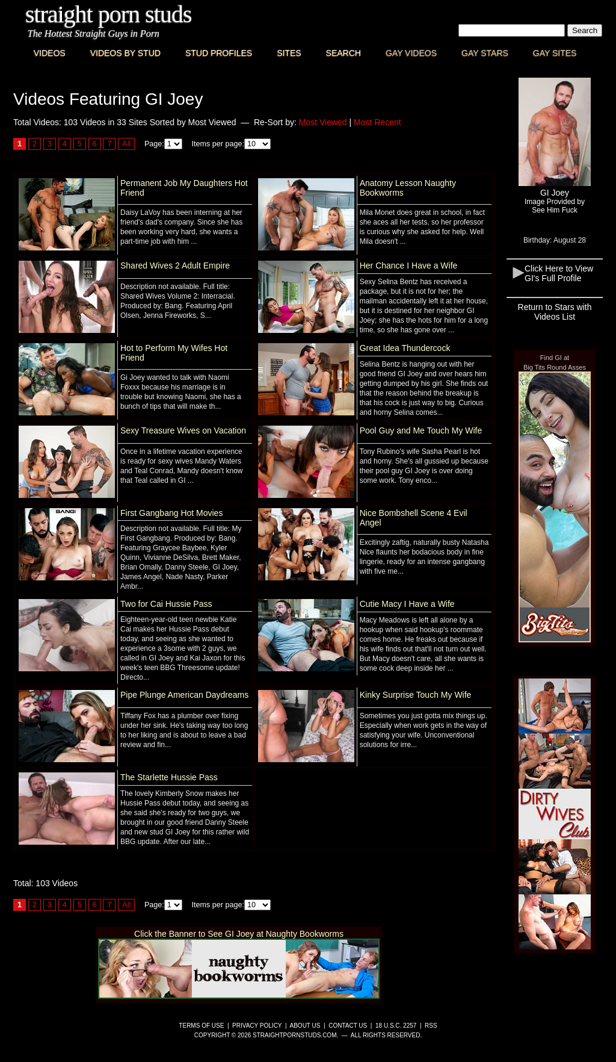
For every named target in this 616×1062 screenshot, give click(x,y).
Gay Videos (411, 53)
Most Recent (377, 122)
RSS (431, 1025)
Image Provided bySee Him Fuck (555, 205)
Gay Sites (555, 53)
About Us (305, 1025)
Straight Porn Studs (108, 14)
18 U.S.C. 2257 (395, 1025)
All (126, 144)
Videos (50, 53)
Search (343, 53)
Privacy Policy (257, 1025)
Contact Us (347, 1025)
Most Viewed (323, 122)
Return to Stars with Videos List (555, 311)
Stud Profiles (218, 53)
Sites (289, 53)
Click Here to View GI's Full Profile (559, 273)
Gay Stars (484, 53)
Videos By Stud (125, 53)
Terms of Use (201, 1025)
